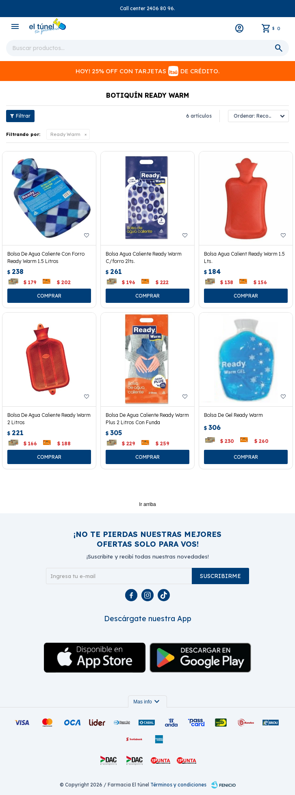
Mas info (147, 701)
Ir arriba (147, 504)
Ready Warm (65, 134)
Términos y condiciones (178, 785)
